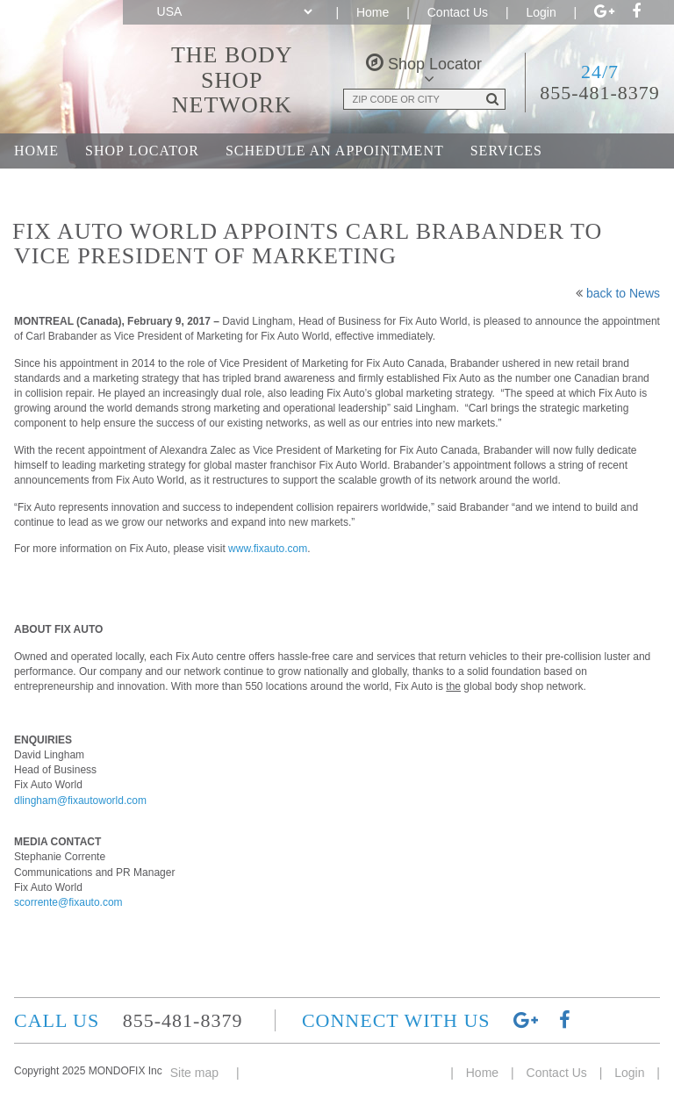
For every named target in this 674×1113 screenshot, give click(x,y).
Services (506, 150)
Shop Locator (142, 150)
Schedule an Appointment (335, 150)
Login (541, 12)
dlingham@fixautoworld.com (80, 800)
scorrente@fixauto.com (68, 902)
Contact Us (457, 12)
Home (372, 12)
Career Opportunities (361, 185)
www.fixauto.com (267, 548)
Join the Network (88, 185)
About (215, 185)
